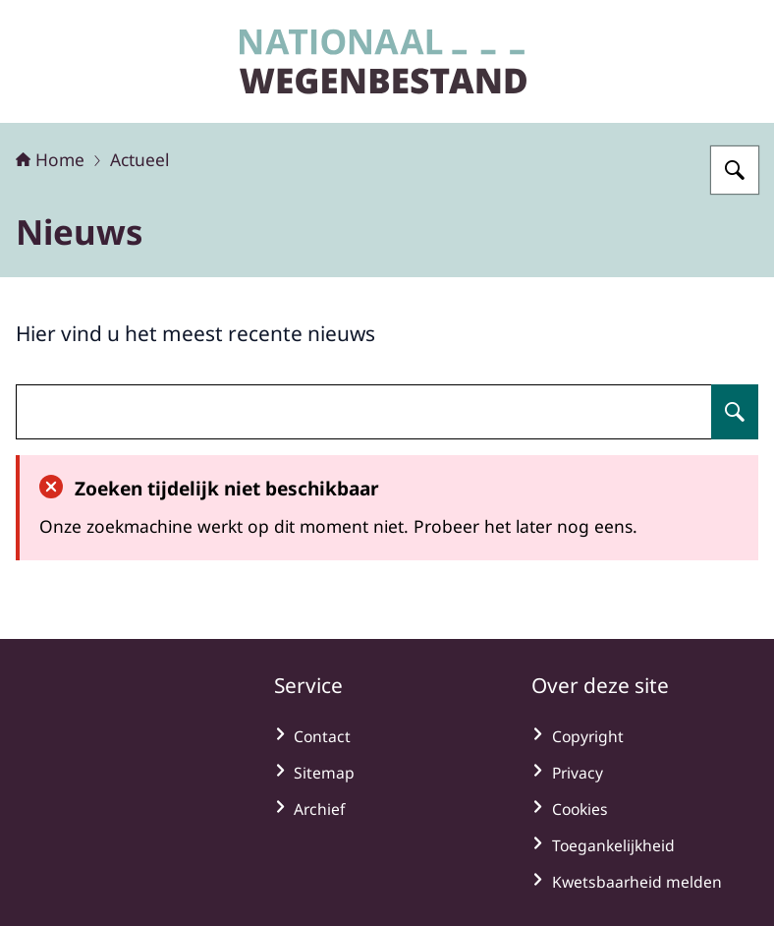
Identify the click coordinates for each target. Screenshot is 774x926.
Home (50, 159)
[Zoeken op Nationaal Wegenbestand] (734, 170)
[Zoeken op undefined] (734, 411)
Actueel (139, 159)
